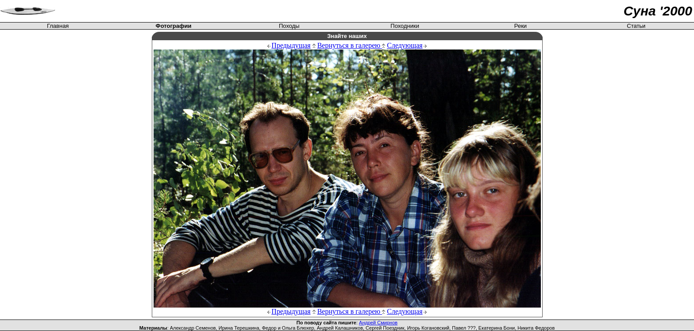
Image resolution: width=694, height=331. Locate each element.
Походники (404, 26)
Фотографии (174, 26)
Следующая (404, 45)
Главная (58, 26)
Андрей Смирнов (378, 322)
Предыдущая (290, 45)
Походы (289, 26)
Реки (520, 26)
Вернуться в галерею (351, 45)
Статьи (636, 26)
